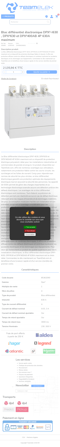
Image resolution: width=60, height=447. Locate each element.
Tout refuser (30, 231)
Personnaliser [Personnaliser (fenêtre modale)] (30, 234)
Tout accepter (30, 227)
